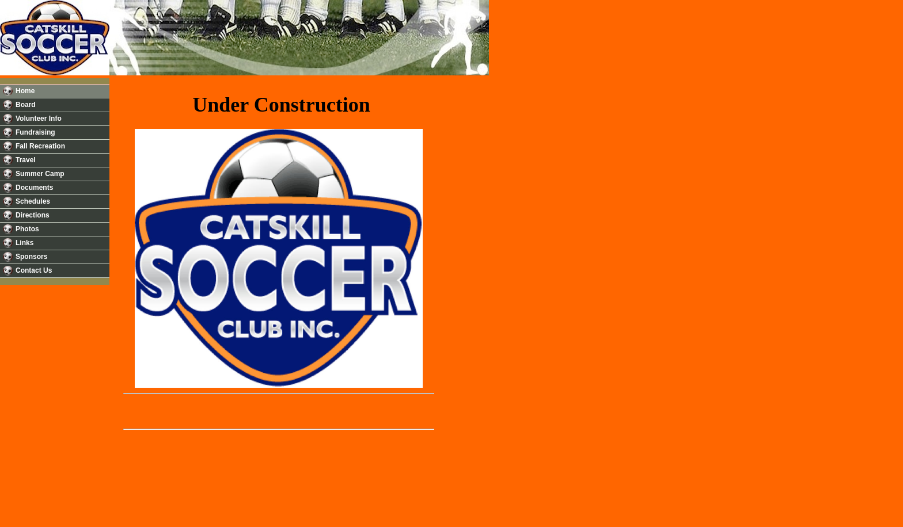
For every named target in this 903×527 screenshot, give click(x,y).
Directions (33, 215)
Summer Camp (40, 174)
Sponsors (31, 257)
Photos (27, 229)
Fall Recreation (40, 146)
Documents (34, 188)
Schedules (33, 201)
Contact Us (34, 270)
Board (26, 105)
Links (24, 243)
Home (25, 91)
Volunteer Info (39, 118)
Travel (26, 160)
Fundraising (35, 132)
